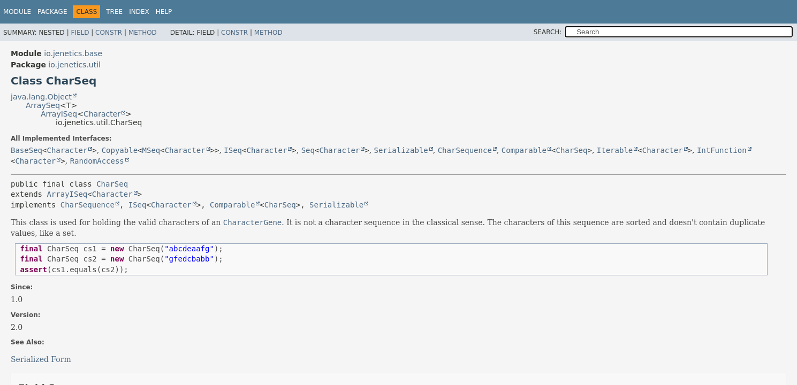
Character (102, 114)
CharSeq (571, 150)
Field (80, 32)
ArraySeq (43, 105)
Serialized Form (41, 359)
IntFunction (722, 150)
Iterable (615, 150)
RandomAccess (97, 161)
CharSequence (465, 150)
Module (17, 12)
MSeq (151, 150)
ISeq (233, 150)
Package (52, 12)
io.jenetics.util (74, 64)
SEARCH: (548, 32)
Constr (108, 32)
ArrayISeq (59, 114)
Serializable (401, 150)
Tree (114, 12)
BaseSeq (26, 150)
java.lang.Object (41, 97)
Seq (308, 150)
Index (139, 12)
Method (142, 32)
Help (164, 12)
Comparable (524, 150)
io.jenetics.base (73, 53)
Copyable (120, 150)
